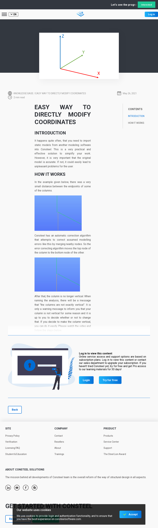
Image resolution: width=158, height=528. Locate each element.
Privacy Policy (12, 435)
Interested (146, 5)
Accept (133, 514)
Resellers (59, 441)
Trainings (59, 454)
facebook (25, 487)
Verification (11, 441)
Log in (151, 14)
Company (61, 428)
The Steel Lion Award (115, 454)
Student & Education (16, 454)
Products (108, 435)
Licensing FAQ (12, 448)
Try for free (110, 380)
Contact (58, 435)
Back (15, 409)
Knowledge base (23, 93)
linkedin (8, 487)
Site (8, 428)
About (57, 448)
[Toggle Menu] (4, 14)
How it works (136, 123)
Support (108, 448)
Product (110, 428)
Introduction (136, 116)
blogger (34, 487)
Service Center (111, 441)
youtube (16, 487)
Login (86, 380)
